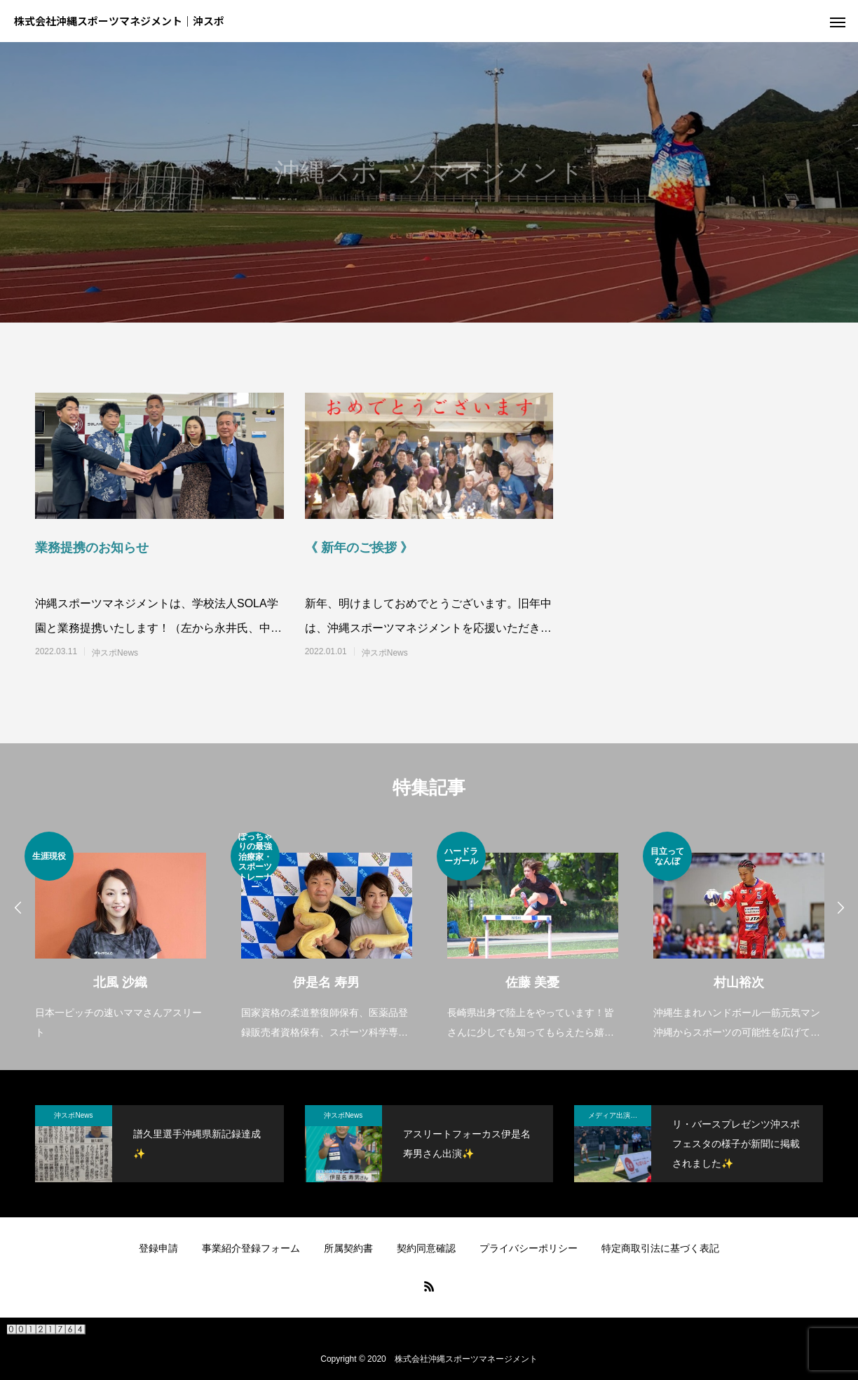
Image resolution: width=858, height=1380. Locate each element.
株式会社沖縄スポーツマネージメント (466, 1359)
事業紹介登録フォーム (251, 1248)
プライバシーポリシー (528, 1248)
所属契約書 (348, 1248)
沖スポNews (115, 653)
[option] (120, 937)
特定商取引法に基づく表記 (660, 1248)
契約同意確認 (426, 1248)
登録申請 (158, 1248)
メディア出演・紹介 (619, 1115)
